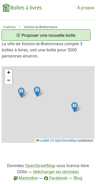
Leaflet (42, 140)
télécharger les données (56, 172)
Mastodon (26, 178)
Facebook (55, 178)
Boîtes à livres (26, 7)
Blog (78, 178)
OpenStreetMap (65, 140)
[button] (21, 92)
